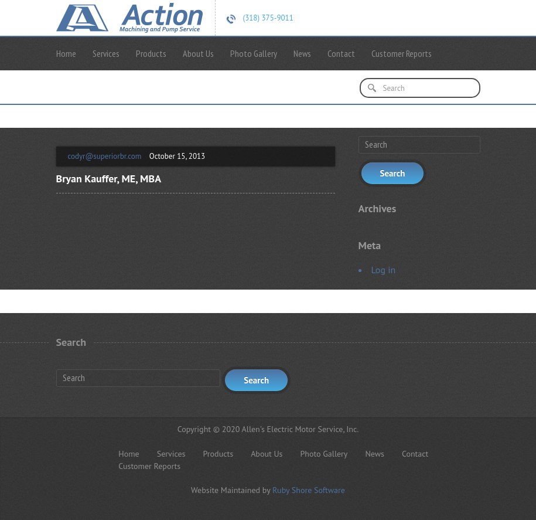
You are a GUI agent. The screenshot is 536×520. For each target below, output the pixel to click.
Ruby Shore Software (308, 490)
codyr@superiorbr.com (105, 156)
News (302, 53)
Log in (383, 270)
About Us (198, 53)
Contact (341, 53)
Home (66, 53)
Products (151, 53)
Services (106, 53)
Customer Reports (401, 53)
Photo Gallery (253, 53)
